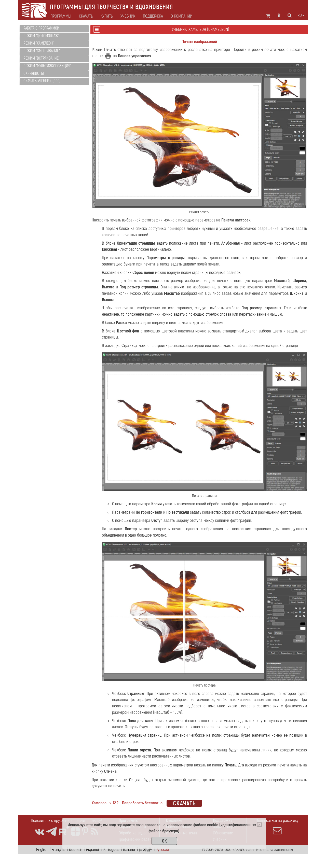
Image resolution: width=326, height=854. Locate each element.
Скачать (86, 16)
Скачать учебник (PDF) (41, 80)
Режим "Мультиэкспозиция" (47, 65)
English (42, 849)
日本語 (145, 849)
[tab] (54, 28)
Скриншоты (33, 73)
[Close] (259, 825)
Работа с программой (41, 28)
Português (111, 849)
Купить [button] (107, 16)
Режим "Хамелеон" (38, 43)
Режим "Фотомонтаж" (41, 35)
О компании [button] (181, 16)
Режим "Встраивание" (41, 58)
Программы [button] (60, 16)
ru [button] (300, 15)
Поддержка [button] (153, 16)
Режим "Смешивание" (41, 50)
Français (58, 849)
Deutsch (75, 849)
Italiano (129, 849)
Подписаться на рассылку (277, 826)
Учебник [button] (127, 16)
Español (92, 849)
